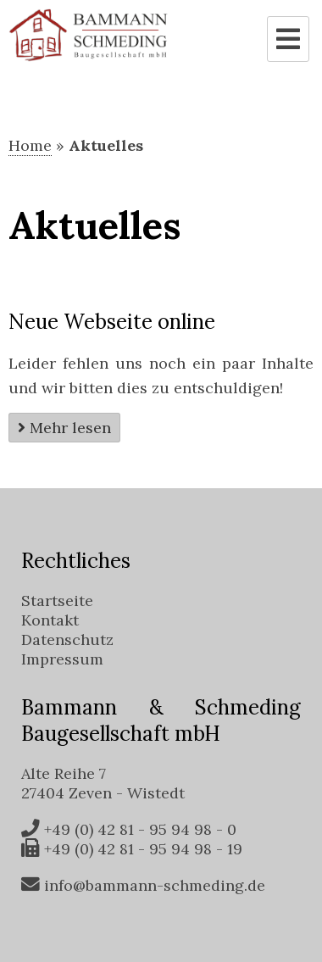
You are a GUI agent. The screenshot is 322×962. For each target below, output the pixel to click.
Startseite (57, 600)
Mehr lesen (70, 427)
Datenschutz (67, 639)
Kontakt (50, 620)
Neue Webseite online (111, 322)
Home (30, 145)
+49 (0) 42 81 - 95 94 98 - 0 (128, 829)
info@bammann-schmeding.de (143, 885)
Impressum (62, 659)
